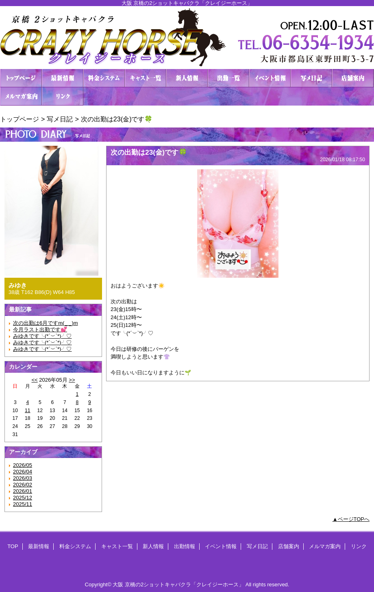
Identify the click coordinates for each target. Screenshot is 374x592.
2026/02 (22, 485)
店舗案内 (353, 78)
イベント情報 (270, 78)
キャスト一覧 (145, 78)
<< (34, 380)
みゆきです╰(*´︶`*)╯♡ (42, 336)
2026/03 (22, 478)
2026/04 (22, 472)
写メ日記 (311, 78)
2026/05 (22, 465)
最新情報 (62, 78)
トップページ (19, 119)
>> (72, 380)
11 (27, 410)
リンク (62, 96)
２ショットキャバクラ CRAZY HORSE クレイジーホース (187, 37)
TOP (21, 78)
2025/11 (22, 504)
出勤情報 (228, 78)
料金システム (104, 78)
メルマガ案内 (21, 96)
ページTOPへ (354, 519)
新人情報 (187, 78)
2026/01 (22, 491)
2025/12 (22, 498)
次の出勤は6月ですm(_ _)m (45, 323)
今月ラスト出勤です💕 (40, 329)
